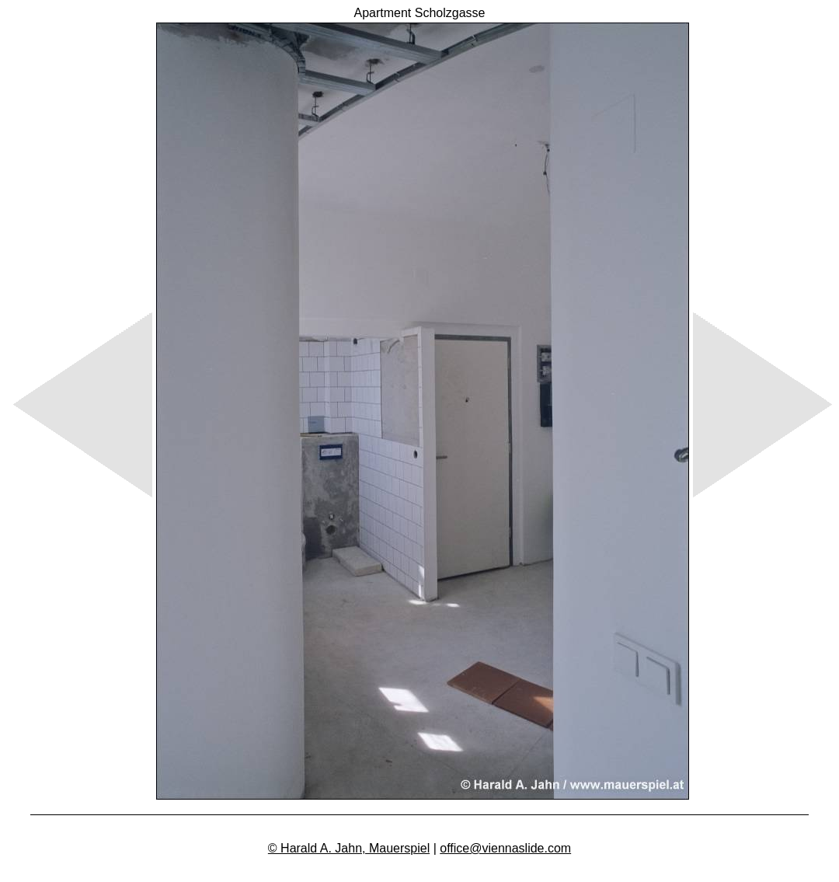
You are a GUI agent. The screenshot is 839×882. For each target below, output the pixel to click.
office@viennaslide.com (505, 848)
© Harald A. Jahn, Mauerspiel (349, 848)
